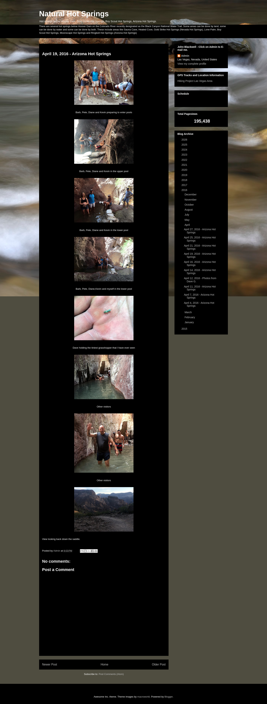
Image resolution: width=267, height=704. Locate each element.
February (190, 317)
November (190, 199)
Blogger (168, 696)
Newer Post (49, 664)
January (189, 322)
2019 (185, 175)
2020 (185, 169)
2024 (185, 149)
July (187, 214)
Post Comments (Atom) (111, 674)
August (188, 209)
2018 (185, 180)
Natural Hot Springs (74, 14)
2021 (185, 164)
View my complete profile (191, 63)
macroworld (143, 696)
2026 (185, 139)
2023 (185, 154)
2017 (185, 185)
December (190, 194)
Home (104, 664)
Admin (185, 55)
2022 (185, 159)
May (187, 219)
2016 (185, 190)
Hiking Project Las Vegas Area (194, 80)
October (189, 204)
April (187, 224)
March (188, 312)
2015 (185, 328)
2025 (185, 144)
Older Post (159, 664)
